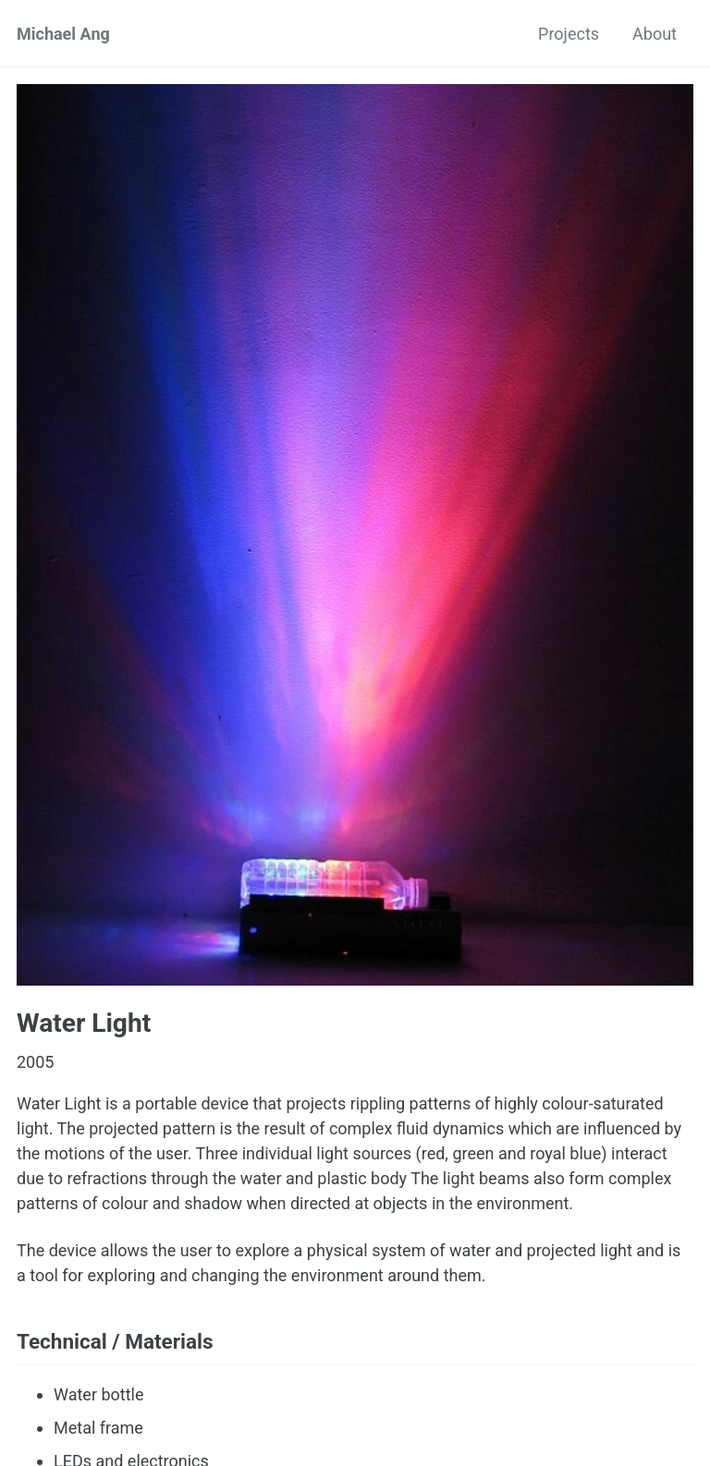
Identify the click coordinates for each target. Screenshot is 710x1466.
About (654, 33)
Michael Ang (63, 33)
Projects (568, 33)
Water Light (84, 1023)
